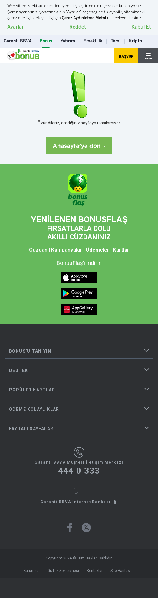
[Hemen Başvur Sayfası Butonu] (126, 55)
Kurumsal (32, 571)
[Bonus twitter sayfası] (86, 527)
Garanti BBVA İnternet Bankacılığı (79, 501)
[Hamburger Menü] (148, 55)
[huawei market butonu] (79, 309)
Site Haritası (120, 571)
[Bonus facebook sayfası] (69, 527)
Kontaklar (95, 571)
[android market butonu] (79, 293)
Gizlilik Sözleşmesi (63, 571)
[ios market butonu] (79, 277)
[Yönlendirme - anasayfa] (23, 55)
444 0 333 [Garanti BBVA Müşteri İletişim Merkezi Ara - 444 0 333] (79, 471)
